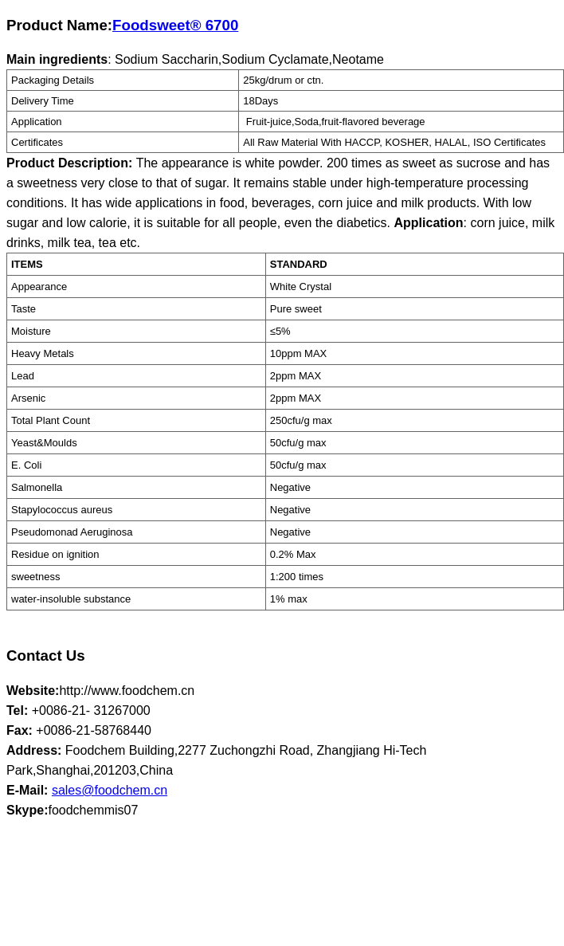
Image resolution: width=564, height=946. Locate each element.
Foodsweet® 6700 (175, 25)
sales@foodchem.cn (109, 790)
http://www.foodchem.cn (126, 690)
